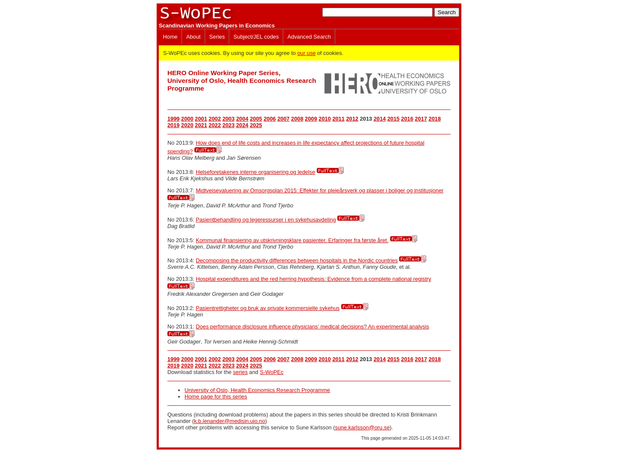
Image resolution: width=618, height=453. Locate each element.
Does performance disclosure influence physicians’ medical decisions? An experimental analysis (312, 326)
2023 (228, 125)
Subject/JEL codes (256, 36)
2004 (242, 119)
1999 (173, 119)
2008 (297, 119)
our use (306, 53)
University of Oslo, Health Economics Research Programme (257, 390)
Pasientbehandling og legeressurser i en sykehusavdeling (266, 219)
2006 (270, 119)
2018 (435, 119)
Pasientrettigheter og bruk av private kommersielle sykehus (267, 308)
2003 (228, 119)
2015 (394, 119)
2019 (173, 125)
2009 (311, 119)
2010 (324, 119)
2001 (201, 119)
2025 (256, 125)
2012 (352, 119)
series (240, 372)
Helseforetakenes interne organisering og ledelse (255, 172)
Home (170, 36)
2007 (283, 119)
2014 (379, 119)
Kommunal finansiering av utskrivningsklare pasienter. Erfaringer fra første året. (292, 240)
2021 (201, 125)
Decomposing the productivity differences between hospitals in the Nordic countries (297, 260)
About (193, 36)
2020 (187, 125)
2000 (187, 119)
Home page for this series (216, 396)
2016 (407, 119)
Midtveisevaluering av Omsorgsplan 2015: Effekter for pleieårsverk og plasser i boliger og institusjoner (319, 190)
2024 (242, 125)
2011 (338, 119)
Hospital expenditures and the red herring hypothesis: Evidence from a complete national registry (313, 279)
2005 (256, 119)
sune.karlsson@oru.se (362, 427)
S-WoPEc (272, 372)
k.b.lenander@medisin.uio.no (229, 421)
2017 (421, 119)
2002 (215, 119)
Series (217, 36)
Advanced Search (309, 36)
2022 (215, 125)
